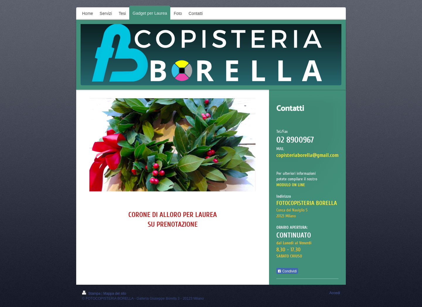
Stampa (91, 293)
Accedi (334, 293)
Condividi (287, 271)
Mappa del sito (114, 293)
